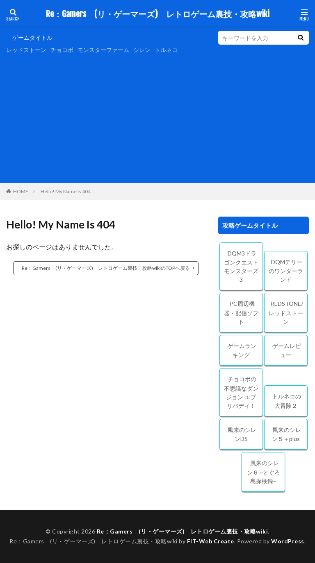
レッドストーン (26, 49)
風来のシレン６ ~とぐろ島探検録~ (263, 471)
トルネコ (166, 49)
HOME (20, 191)
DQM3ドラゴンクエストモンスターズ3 (241, 266)
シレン (142, 49)
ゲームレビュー (286, 350)
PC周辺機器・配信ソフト (241, 312)
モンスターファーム (103, 49)
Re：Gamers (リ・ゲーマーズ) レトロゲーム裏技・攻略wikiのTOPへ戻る (106, 268)
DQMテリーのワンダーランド (286, 270)
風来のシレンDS (242, 434)
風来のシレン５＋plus (286, 434)
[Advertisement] (157, 117)
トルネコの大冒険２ (286, 401)
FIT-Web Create (210, 541)
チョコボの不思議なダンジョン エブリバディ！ (241, 392)
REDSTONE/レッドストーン (286, 312)
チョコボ (61, 49)
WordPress (287, 541)
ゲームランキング (242, 350)
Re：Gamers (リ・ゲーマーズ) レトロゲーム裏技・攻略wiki (157, 14)
